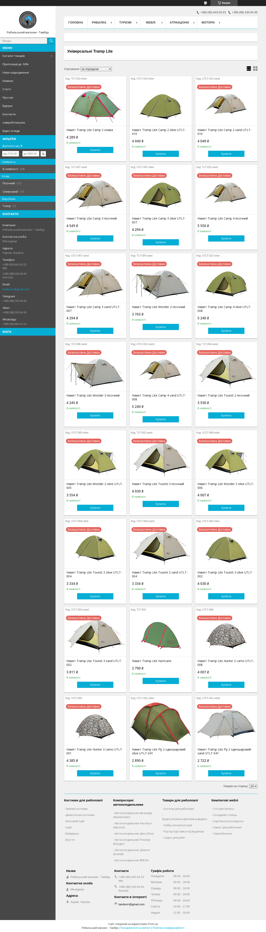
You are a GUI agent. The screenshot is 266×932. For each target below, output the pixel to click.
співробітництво (14, 122)
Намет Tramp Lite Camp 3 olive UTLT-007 (159, 220)
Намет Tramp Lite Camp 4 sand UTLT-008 (159, 397)
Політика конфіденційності (168, 927)
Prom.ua (153, 924)
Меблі (150, 22)
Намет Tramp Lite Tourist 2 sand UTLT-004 (160, 574)
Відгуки (7, 106)
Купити (95, 150)
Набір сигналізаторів (178, 825)
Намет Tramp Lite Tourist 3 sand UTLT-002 (94, 663)
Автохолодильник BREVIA (132, 860)
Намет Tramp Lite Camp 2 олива (89, 130)
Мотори (208, 22)
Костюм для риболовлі (179, 809)
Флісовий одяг (75, 821)
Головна (75, 22)
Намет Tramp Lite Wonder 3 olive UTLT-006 (225, 486)
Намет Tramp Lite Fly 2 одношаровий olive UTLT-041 (159, 751)
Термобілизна (222, 833)
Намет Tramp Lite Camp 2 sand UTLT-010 (224, 132)
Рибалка (99, 22)
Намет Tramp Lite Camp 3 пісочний (91, 218)
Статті (7, 89)
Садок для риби (174, 837)
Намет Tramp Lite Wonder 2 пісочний (158, 307)
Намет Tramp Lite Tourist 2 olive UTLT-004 (94, 574)
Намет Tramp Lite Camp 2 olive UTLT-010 (159, 132)
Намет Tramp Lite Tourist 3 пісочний (158, 484)
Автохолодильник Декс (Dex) (134, 833)
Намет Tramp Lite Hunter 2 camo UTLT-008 (225, 663)
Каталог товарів (14, 56)
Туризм (125, 22)
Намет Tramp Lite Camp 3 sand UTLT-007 (93, 309)
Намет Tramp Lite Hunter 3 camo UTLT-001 (94, 751)
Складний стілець (225, 815)
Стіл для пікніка (223, 809)
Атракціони (179, 22)
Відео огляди (11, 131)
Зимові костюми (77, 809)
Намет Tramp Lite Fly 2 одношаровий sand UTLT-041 (224, 751)
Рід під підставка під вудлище (184, 831)
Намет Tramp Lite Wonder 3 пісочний (93, 395)
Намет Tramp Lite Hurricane (151, 661)
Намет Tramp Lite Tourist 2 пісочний (223, 395)
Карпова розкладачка (228, 821)
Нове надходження (16, 72)
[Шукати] (51, 41)
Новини (8, 81)
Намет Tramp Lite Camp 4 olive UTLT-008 (224, 309)
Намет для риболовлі (227, 827)
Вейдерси (72, 833)
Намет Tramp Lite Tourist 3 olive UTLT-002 (225, 574)
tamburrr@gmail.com (16, 289)
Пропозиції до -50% (15, 64)
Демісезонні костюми (80, 815)
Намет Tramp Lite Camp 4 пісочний (222, 218)
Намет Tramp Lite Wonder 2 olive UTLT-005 (94, 486)
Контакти (9, 114)
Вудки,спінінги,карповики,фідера (184, 819)
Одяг (69, 827)
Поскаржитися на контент (135, 927)
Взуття (70, 840)
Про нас (8, 97)
